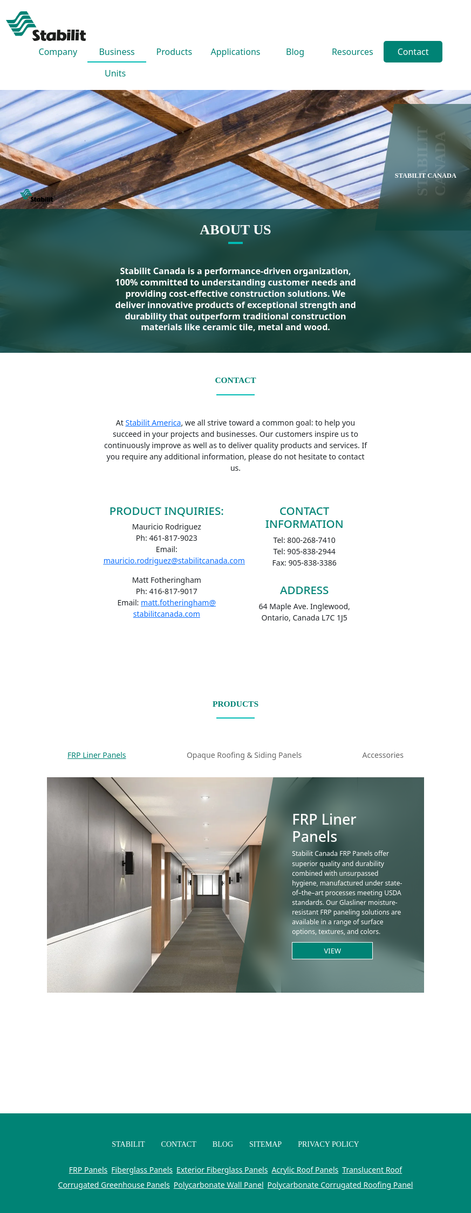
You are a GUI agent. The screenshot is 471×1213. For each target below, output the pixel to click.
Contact (413, 52)
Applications (236, 52)
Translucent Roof (372, 1170)
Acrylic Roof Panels (304, 1170)
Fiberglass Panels (142, 1170)
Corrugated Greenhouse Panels (114, 1185)
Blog (295, 52)
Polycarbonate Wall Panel (219, 1185)
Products (174, 52)
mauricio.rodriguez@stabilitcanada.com (174, 560)
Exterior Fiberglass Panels (222, 1170)
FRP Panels (88, 1170)
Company (58, 52)
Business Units (116, 54)
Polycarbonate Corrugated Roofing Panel (340, 1185)
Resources (352, 52)
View (333, 951)
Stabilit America (153, 422)
